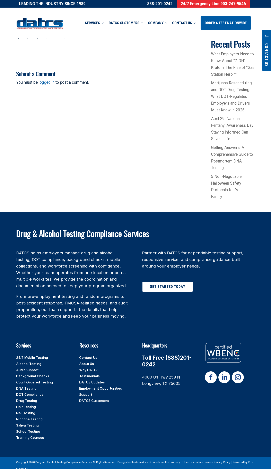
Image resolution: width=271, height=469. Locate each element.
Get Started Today (167, 281)
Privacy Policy (222, 457)
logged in (46, 77)
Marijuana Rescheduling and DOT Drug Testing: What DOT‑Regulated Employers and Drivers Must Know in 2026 (231, 91)
